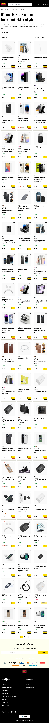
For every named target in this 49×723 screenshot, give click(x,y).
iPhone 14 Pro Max (20, 9)
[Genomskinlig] (18, 146)
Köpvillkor (4, 699)
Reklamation (5, 693)
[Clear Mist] (36, 116)
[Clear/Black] (34, 116)
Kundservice (5, 684)
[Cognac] (3, 205)
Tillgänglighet (5, 702)
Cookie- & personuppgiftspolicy (9, 696)
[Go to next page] (27, 637)
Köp (13, 66)
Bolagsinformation (30, 687)
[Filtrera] (4, 37)
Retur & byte (5, 690)
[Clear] (18, 55)
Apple (13, 9)
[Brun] (2, 356)
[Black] (19, 55)
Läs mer (3, 28)
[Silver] (19, 564)
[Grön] (34, 446)
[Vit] (3, 236)
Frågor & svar (5, 705)
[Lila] (35, 85)
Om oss (27, 684)
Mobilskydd (7, 9)
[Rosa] (19, 146)
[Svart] (34, 85)
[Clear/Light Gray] (35, 116)
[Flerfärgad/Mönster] (3, 116)
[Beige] (35, 446)
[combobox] (44, 37)
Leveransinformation (7, 687)
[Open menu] (45, 4)
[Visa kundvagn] (41, 4)
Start (2, 9)
